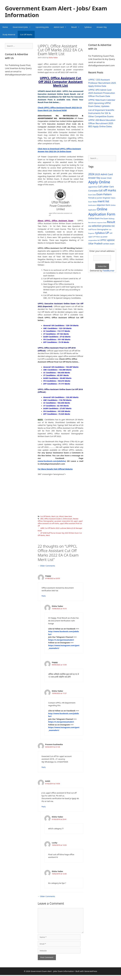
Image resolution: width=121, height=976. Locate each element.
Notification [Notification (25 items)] (92, 205)
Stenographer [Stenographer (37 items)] (102, 229)
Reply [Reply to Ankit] (44, 806)
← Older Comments (46, 565)
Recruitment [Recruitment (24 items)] (92, 222)
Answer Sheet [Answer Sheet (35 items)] (106, 178)
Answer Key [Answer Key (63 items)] (94, 177)
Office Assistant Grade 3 (53, 519)
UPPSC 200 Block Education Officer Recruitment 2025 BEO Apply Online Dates (101, 123)
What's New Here (65, 516)
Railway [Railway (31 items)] (111, 218)
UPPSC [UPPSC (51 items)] (103, 240)
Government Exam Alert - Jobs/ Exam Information (56, 11)
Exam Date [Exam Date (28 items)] (92, 195)
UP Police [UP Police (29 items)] (96, 237)
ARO (41, 519)
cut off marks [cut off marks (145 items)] (107, 190)
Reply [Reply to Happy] (44, 596)
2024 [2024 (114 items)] (91, 174)
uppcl (76, 521)
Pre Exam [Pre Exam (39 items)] (104, 218)
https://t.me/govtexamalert (61, 640)
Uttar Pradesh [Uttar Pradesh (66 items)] (95, 243)
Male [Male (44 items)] (95, 201)
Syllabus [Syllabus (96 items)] (100, 233)
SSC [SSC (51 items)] (113, 226)
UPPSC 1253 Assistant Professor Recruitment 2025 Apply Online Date (102, 82)
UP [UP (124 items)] (107, 233)
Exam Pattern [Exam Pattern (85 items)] (104, 194)
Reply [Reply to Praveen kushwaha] (44, 767)
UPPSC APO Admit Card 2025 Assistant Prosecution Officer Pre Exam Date (101, 93)
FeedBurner (108, 270)
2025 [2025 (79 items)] (97, 174)
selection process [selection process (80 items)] (101, 225)
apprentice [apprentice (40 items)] (92, 187)
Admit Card (61, 27)
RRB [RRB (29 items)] (89, 226)
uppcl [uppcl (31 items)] (90, 237)
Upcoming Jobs (42, 27)
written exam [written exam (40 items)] (108, 243)
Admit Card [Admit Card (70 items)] (107, 174)
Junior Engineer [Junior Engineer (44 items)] (104, 197)
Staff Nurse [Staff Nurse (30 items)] (92, 229)
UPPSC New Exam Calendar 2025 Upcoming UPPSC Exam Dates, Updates (101, 103)
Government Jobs (23, 27)
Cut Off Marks (26, 34)
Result (76, 27)
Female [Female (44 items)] (91, 197)
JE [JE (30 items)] (95, 198)
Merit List (54, 516)
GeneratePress (90, 971)
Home (5, 27)
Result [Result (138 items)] (111, 222)
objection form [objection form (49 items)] (103, 205)
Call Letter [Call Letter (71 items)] (103, 186)
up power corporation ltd (63, 521)
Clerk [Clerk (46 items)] (111, 186)
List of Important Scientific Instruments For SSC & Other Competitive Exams (101, 113)
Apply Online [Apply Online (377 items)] (99, 182)
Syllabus (88, 27)
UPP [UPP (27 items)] (111, 233)
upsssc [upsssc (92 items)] (111, 240)
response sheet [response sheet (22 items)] (101, 222)
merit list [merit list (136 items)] (103, 201)
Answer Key (102, 27)
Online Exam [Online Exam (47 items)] (94, 218)
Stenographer (48, 521)
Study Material (8, 34)
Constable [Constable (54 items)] (93, 190)
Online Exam (67, 519)
